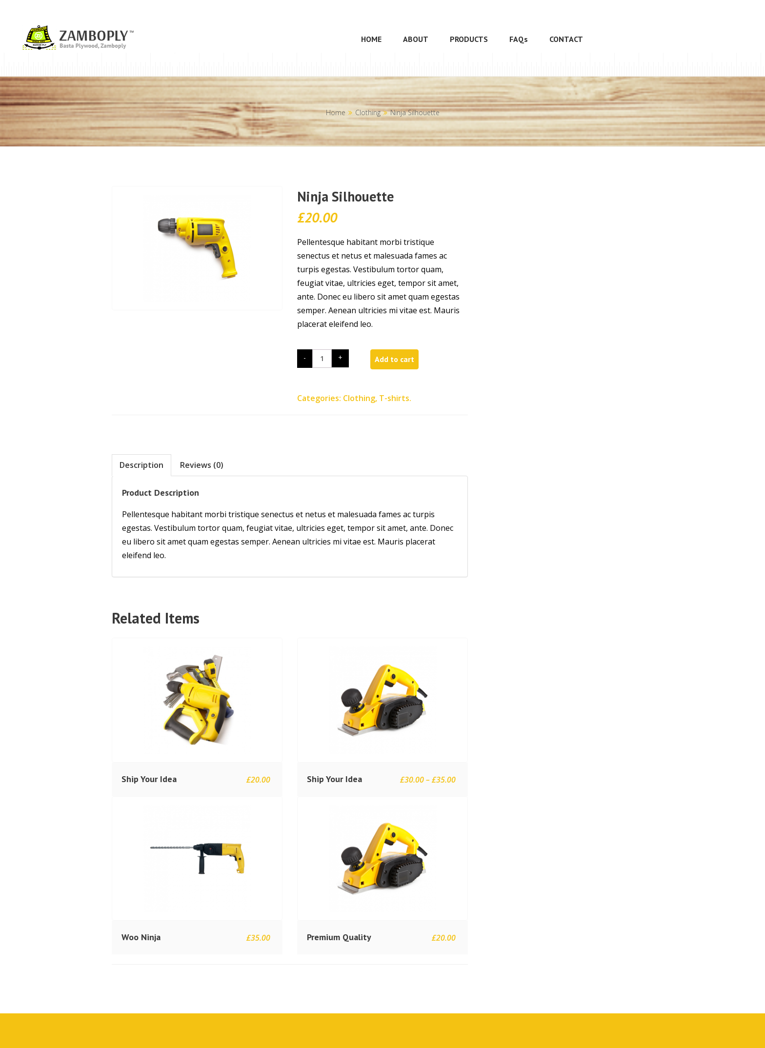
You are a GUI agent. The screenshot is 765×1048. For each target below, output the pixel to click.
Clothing (368, 112)
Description (141, 465)
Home (335, 112)
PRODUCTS (469, 39)
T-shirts (394, 398)
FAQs (518, 39)
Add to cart (394, 359)
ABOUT (415, 39)
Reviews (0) (201, 465)
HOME (371, 39)
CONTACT (566, 39)
